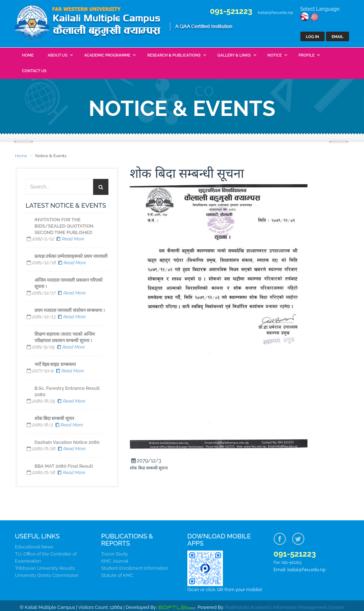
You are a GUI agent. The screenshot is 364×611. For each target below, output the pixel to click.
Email (337, 36)
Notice (274, 55)
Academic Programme (107, 55)
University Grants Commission (47, 575)
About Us (58, 55)
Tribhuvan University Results (45, 568)
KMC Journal (114, 561)
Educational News (34, 546)
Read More (69, 238)
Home (28, 55)
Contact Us (34, 71)
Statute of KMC (117, 575)
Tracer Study (114, 554)
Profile (307, 55)
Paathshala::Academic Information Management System (284, 607)
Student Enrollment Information (134, 568)
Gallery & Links (234, 55)
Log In (312, 36)
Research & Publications (173, 55)
